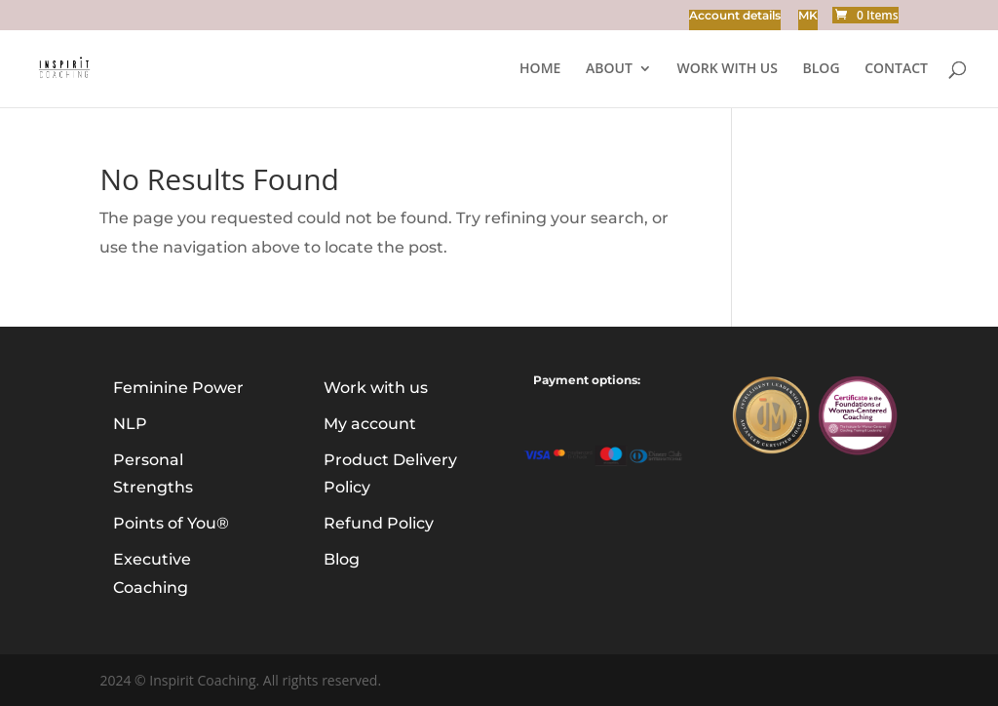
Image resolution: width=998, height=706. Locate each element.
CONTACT (896, 69)
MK (808, 16)
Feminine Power (178, 387)
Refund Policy (379, 523)
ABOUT (609, 69)
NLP (130, 423)
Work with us (726, 69)
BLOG (821, 69)
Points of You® (171, 523)
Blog (342, 559)
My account (370, 423)
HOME (539, 69)
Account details (735, 16)
